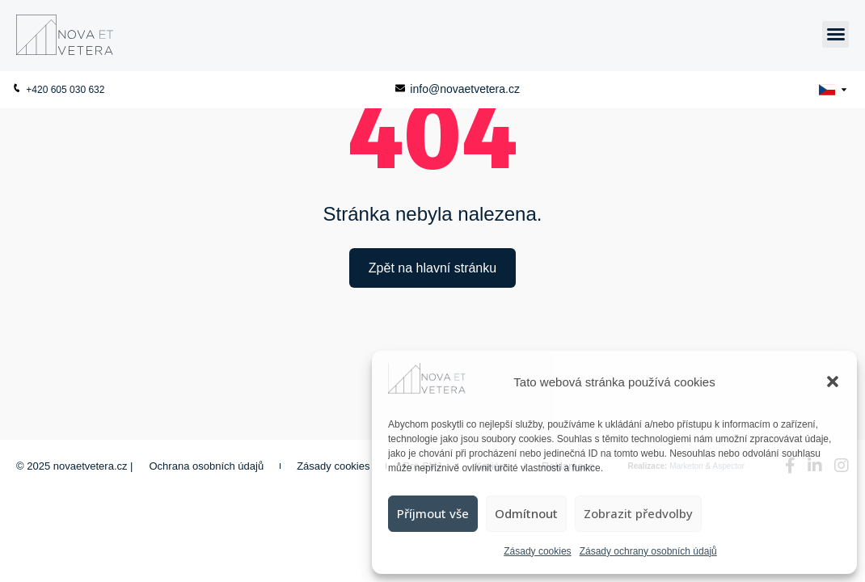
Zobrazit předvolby (638, 513)
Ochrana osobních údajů (207, 466)
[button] (833, 381)
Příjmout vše (433, 513)
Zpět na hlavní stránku (432, 268)
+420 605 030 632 (58, 89)
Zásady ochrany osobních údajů (648, 551)
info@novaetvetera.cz (457, 88)
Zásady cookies (537, 551)
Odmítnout (526, 513)
